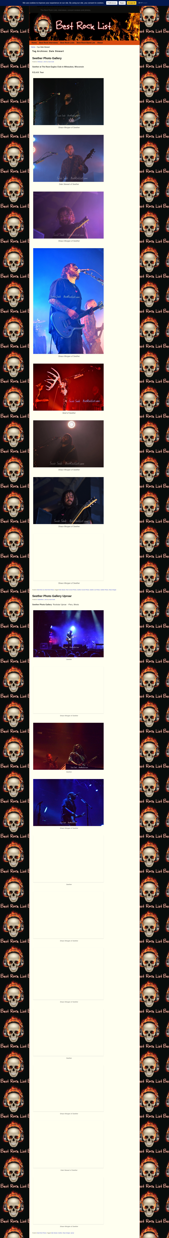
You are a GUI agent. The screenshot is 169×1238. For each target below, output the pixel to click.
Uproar (72, 1233)
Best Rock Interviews (48, 43)
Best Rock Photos (49, 589)
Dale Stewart (62, 589)
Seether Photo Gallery (47, 58)
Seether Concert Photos (83, 589)
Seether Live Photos (95, 589)
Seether (60, 1233)
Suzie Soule (51, 61)
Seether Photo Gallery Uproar (52, 596)
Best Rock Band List (86, 43)
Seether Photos (104, 589)
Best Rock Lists (67, 43)
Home (34, 43)
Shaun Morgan (112, 589)
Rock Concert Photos (71, 589)
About (100, 43)
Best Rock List (40, 589)
